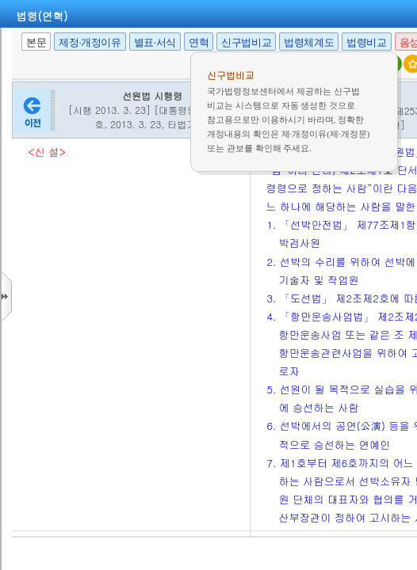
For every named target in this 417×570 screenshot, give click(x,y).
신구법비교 (246, 42)
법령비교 (366, 42)
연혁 (198, 42)
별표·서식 (155, 42)
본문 (36, 42)
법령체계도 (309, 42)
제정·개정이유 (90, 42)
